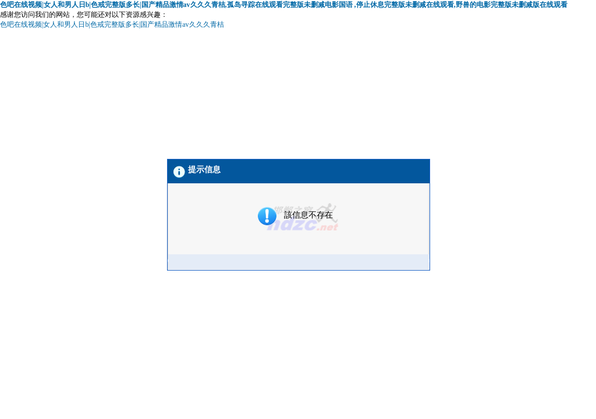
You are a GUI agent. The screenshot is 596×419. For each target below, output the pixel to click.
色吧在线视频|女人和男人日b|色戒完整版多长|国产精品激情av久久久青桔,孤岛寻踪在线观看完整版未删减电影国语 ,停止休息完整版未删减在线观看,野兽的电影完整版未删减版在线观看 (283, 5)
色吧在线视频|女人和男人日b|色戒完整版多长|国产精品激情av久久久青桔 (112, 24)
